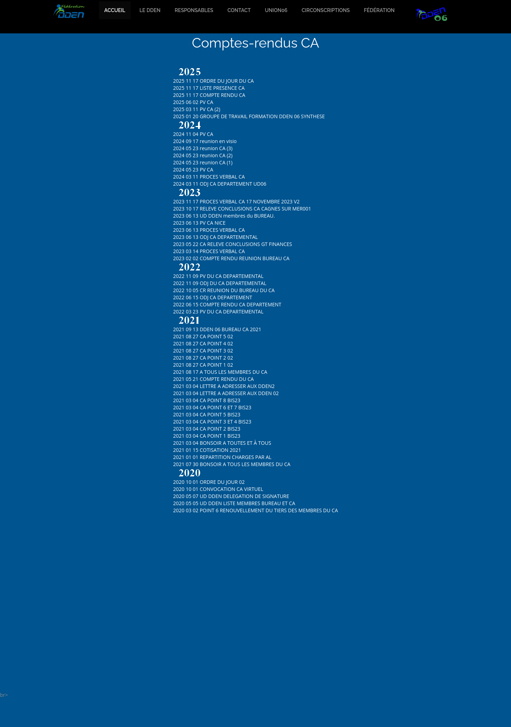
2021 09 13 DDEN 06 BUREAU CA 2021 (217, 329)
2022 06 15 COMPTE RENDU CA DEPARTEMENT (227, 304)
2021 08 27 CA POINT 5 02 (203, 336)
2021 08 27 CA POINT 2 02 (203, 357)
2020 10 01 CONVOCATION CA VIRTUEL (218, 489)
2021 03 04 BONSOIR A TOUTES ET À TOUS (222, 442)
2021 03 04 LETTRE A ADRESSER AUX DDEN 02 (226, 393)
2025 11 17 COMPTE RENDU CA (209, 95)
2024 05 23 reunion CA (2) (202, 155)
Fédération (379, 10)
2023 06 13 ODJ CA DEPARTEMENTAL (215, 237)
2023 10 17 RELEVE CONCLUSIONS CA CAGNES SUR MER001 (242, 208)
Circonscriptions (326, 10)
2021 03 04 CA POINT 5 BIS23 (207, 414)
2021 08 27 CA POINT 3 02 (203, 350)
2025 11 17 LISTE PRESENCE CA (209, 87)
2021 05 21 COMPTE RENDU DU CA (213, 379)
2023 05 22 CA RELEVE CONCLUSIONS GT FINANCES (232, 244)
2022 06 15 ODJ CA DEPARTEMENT (212, 297)
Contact (239, 10)
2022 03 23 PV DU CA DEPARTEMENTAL (218, 311)
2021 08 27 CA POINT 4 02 (203, 343)
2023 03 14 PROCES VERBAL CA (209, 251)
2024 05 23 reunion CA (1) (202, 162)
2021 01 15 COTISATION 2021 (207, 450)
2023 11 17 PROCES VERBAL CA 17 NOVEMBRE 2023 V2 (236, 201)
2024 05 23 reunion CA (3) (202, 148)
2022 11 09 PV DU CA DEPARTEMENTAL (218, 276)
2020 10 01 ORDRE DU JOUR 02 (209, 482)
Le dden (149, 10)
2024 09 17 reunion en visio (205, 141)
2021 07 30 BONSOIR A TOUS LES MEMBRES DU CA (232, 464)
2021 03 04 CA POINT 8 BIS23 (207, 400)
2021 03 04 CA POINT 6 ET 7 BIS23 (212, 407)
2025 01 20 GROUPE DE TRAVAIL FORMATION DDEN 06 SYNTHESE (249, 116)
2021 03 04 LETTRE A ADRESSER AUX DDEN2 (224, 386)
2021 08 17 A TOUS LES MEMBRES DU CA (220, 371)
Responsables (194, 10)
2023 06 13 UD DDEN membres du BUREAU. (224, 215)
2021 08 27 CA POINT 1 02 (203, 364)
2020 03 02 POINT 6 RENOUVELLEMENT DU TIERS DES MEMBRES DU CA (255, 510)
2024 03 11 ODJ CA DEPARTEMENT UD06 (220, 183)
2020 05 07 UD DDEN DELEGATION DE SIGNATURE (231, 496)
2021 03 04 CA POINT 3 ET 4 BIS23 (212, 421)
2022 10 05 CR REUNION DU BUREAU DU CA (224, 290)
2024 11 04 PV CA (193, 134)
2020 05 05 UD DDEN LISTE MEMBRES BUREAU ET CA (234, 503)
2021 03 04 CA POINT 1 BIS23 (207, 435)
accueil (114, 10)
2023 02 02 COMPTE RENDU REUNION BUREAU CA (231, 258)
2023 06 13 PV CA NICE (199, 222)
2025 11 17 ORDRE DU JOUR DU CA (213, 80)
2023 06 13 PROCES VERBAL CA (209, 229)
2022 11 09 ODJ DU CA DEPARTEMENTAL (220, 283)
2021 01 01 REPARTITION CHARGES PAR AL (222, 457)
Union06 (276, 10)
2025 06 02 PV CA (193, 102)
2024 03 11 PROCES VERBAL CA (209, 176)
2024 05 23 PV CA (193, 169)
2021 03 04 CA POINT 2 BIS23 (207, 428)
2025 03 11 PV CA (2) (196, 109)
